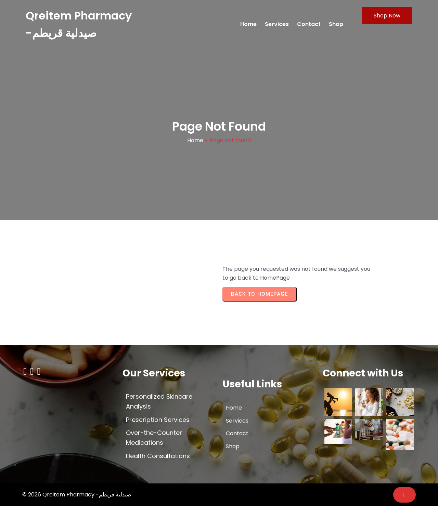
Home (195, 140)
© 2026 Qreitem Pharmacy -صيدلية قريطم (76, 494)
